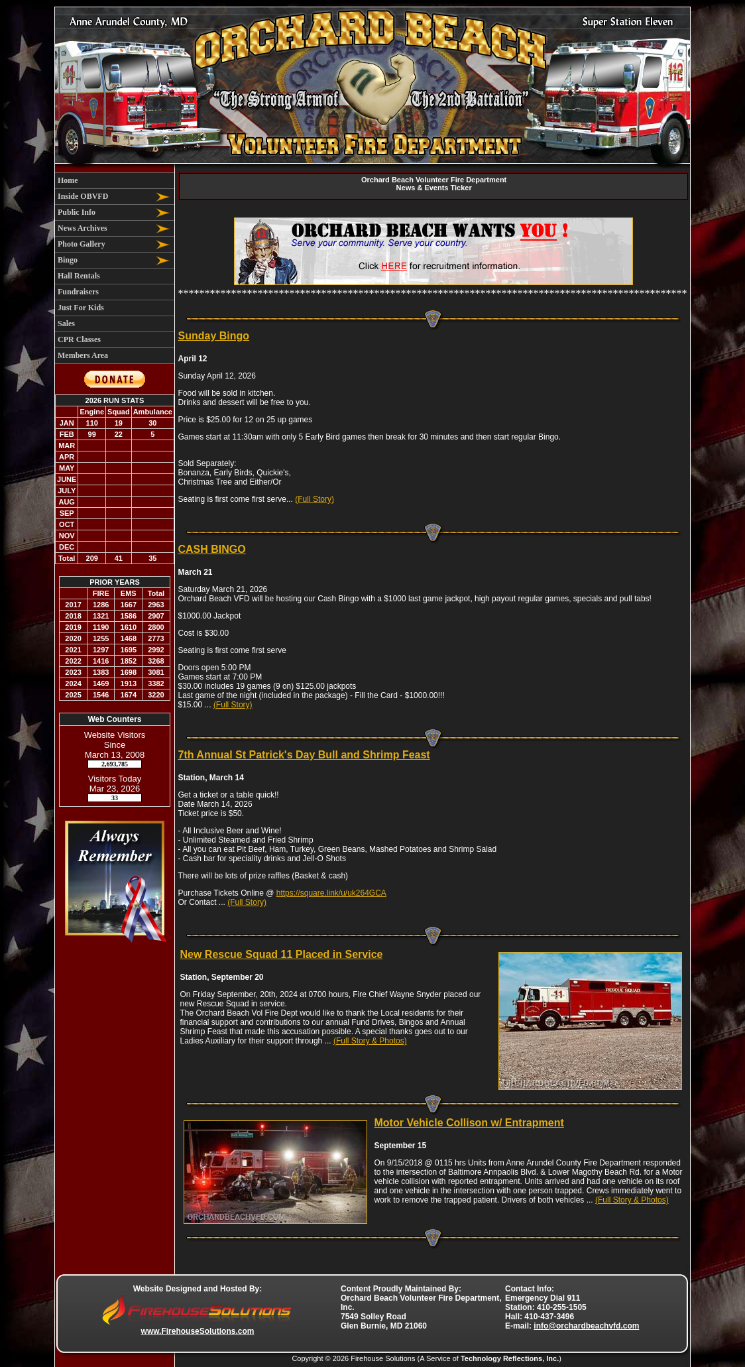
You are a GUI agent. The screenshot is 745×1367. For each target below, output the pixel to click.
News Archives (82, 228)
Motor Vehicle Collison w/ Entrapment (469, 1122)
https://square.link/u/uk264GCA (331, 893)
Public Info (76, 212)
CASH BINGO (212, 549)
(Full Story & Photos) (370, 1040)
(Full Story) (314, 499)
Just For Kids (81, 307)
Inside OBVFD (83, 196)
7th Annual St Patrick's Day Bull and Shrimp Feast (304, 754)
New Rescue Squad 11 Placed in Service (281, 954)
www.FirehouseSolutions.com (198, 1331)
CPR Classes (79, 339)
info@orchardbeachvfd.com (586, 1326)
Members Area (83, 355)
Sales (66, 323)
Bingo (68, 260)
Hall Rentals (79, 275)
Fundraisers (78, 291)
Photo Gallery (81, 244)
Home (68, 180)
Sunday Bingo (214, 335)
